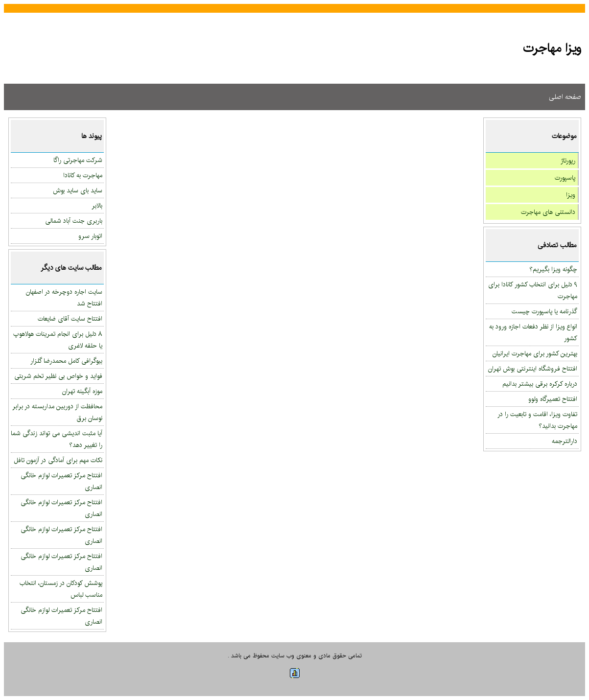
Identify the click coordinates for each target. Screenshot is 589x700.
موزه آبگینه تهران (82, 391)
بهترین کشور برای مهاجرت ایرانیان (535, 353)
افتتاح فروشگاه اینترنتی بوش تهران (532, 368)
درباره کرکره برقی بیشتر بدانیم (539, 383)
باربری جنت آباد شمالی (73, 220)
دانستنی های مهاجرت (548, 212)
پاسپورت (565, 177)
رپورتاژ (568, 160)
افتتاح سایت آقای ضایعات (70, 318)
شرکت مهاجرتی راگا (77, 160)
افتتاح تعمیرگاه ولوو (552, 399)
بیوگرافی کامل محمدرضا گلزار (66, 360)
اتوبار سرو (90, 236)
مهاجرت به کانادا (82, 175)
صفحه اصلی (565, 97)
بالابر (97, 205)
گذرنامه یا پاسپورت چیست (544, 311)
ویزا (570, 194)
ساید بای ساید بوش (77, 190)
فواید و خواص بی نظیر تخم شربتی (58, 376)
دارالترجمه (564, 441)
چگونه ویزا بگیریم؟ (553, 269)
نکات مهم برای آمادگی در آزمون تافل (58, 460)
